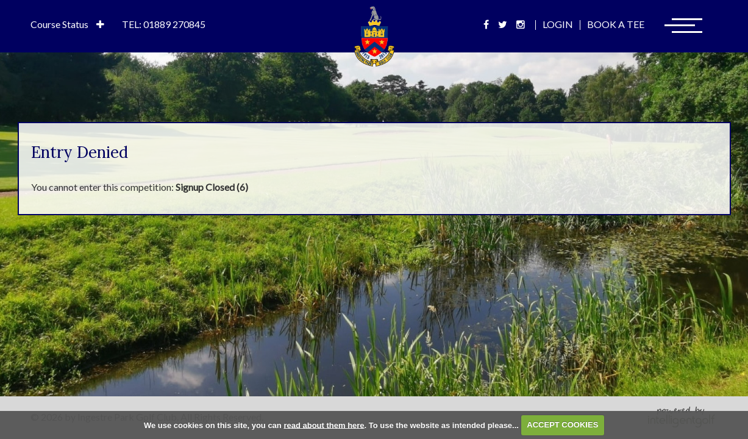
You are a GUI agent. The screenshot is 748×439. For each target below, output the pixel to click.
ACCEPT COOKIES (562, 424)
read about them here (323, 424)
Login (558, 24)
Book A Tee (615, 24)
